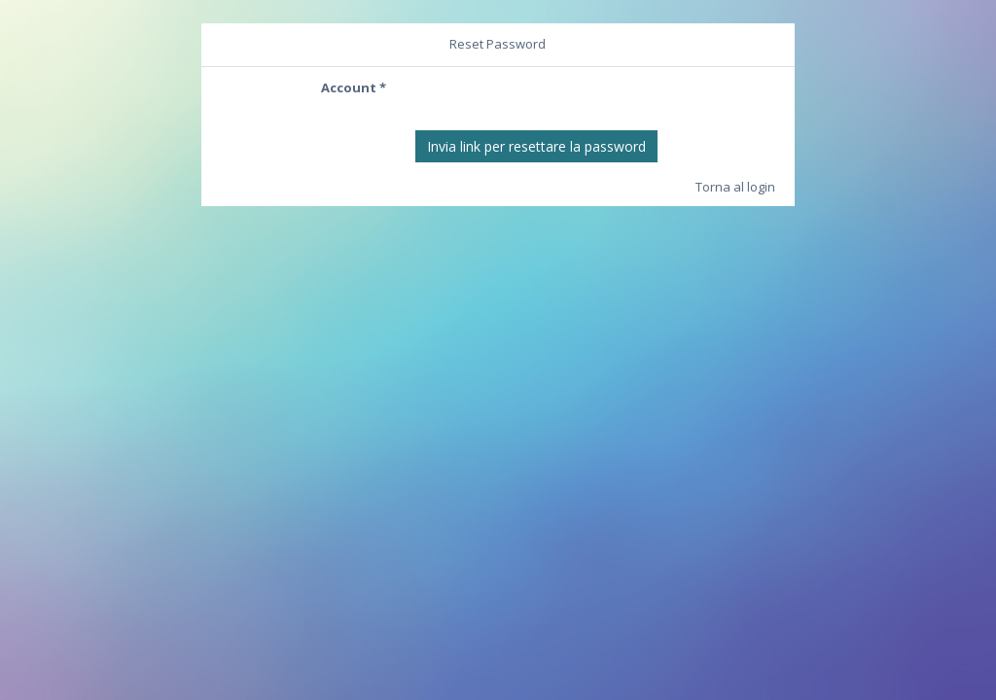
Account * (353, 87)
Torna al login (735, 186)
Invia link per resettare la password (536, 146)
